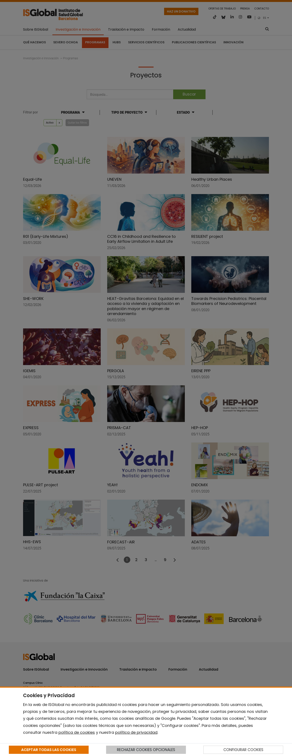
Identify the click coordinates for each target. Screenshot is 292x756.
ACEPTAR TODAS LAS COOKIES (48, 749)
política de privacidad (136, 732)
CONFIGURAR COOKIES (243, 749)
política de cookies (76, 732)
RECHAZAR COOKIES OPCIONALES (146, 749)
